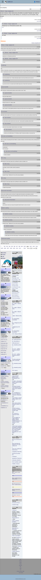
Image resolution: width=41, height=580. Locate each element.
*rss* (20, 569)
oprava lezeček (4, 86)
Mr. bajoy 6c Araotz (15, 285)
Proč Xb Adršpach (15, 282)
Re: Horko (15, 370)
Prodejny (3, 371)
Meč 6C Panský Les (15, 293)
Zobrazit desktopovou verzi (20, 578)
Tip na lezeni (4, 111)
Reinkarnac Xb (4, 345)
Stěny (2, 358)
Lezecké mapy (15, 504)
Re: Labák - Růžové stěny (16, 304)
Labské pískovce (15, 551)
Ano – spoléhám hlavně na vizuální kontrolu (16, 478)
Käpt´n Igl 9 (3, 352)
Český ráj (19, 546)
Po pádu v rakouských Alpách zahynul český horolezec (17, 382)
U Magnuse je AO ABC (16, 327)
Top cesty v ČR (15, 278)
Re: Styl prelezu (15, 341)
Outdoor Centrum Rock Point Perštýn (5, 382)
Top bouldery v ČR (16, 279)
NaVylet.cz (18, 537)
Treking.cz (14, 510)
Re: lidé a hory (6, 163)
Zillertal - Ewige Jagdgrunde (7, 45)
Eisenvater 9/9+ (4, 343)
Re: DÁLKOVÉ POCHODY (9, 199)
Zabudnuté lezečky (5, 238)
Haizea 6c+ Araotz (15, 284)
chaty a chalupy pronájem (15, 521)
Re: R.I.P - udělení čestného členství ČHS (16, 350)
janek (3, 27)
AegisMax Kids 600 (17, 451)
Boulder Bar (3, 365)
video (20, 568)
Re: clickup (15, 333)
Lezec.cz (9, 2)
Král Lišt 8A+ (3, 350)
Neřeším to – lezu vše (16, 495)
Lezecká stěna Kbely (5, 362)
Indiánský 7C (4, 354)
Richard (1, 17)
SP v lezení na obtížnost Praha (15, 414)
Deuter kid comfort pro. (16, 454)
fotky (20, 566)
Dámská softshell (16, 460)
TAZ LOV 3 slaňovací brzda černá (16, 449)
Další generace (15, 343)
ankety (20, 562)
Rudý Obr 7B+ (4, 348)
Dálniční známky (5, 207)
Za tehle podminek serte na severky (16, 360)
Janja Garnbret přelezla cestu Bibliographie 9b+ (16, 377)
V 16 (2, 367)
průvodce (20, 565)
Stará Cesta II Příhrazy (15, 292)
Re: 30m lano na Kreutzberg (9, 143)
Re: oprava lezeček (7, 92)
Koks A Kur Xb (4, 339)
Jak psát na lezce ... (16, 502)
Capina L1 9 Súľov (15, 288)
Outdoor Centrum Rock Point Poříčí (4, 386)
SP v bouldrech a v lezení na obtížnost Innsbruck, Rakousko (16, 393)
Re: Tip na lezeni (7, 117)
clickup (19, 333)
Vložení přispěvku (36, 43)
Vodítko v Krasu (15, 463)
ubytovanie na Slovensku (15, 529)
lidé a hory (3, 157)
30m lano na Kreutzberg (6, 136)
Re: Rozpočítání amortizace (15, 319)
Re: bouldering (6, 74)
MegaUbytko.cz (15, 517)
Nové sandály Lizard (16, 461)
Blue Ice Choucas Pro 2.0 (17, 440)
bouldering (3, 65)
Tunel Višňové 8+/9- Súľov (16, 287)
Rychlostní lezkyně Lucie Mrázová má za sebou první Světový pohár (16, 388)
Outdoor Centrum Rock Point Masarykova (4, 377)
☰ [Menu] (3, 2)
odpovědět (39, 21)
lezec (20, 559)
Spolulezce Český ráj (16, 458)
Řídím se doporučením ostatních (16, 490)
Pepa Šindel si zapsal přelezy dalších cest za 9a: (17, 399)
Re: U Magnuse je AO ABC (17, 323)
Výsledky (3, 318)
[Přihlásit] (37, 2)
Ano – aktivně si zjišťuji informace (16, 473)
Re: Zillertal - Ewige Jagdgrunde (10, 52)
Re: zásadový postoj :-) (16, 345)
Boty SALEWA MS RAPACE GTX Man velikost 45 (16, 444)
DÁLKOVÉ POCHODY (6, 190)
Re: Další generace (16, 339)
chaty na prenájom (16, 535)
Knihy (2, 270)
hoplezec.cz (4, 407)
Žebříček (3, 296)
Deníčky (3, 330)
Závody (2, 285)
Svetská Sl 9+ (4, 337)
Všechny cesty (15, 275)
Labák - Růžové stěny (17, 315)
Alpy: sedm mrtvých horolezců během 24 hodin (16, 404)
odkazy (20, 563)
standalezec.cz (4, 396)
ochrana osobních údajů (20, 571)
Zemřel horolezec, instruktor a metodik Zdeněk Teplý (16, 409)
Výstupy (14, 456)
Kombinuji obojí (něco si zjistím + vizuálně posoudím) (16, 484)
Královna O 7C (4, 347)
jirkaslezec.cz (4, 399)
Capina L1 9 (3, 341)
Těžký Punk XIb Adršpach (16, 298)
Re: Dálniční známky (7, 213)
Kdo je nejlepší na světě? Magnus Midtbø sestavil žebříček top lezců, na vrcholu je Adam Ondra (17, 420)
